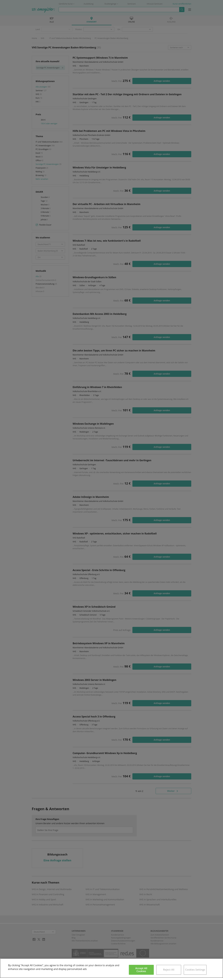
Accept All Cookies (141, 970)
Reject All (168, 969)
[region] (111, 968)
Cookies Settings (195, 969)
